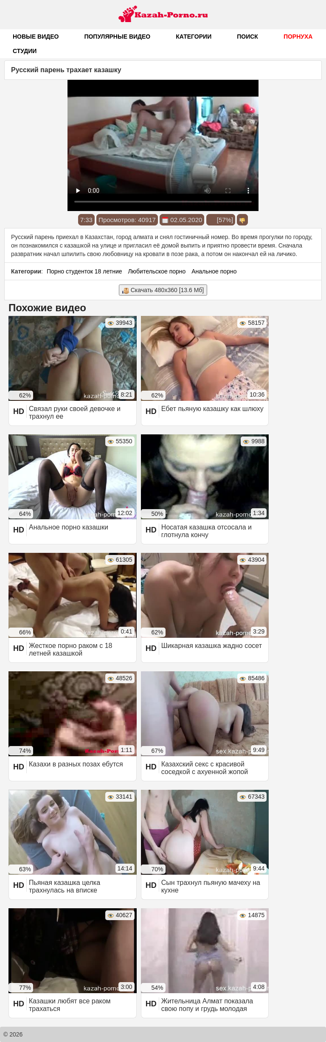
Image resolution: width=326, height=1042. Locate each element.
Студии (25, 51)
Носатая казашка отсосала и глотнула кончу (206, 531)
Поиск (247, 36)
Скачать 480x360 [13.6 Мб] (163, 290)
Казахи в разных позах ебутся (76, 764)
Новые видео (36, 36)
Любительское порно (156, 271)
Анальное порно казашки (68, 527)
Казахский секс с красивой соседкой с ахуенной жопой (204, 767)
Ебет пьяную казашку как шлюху (212, 408)
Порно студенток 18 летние (84, 271)
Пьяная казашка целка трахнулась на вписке (64, 886)
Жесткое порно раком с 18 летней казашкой (70, 649)
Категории (193, 36)
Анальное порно (213, 271)
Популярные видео (117, 36)
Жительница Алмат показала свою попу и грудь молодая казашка (207, 1008)
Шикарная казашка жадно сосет (211, 645)
